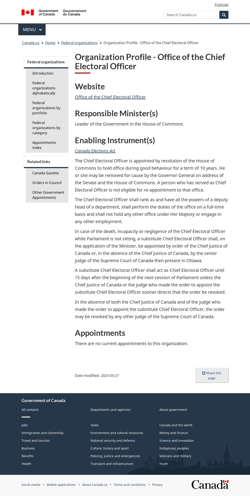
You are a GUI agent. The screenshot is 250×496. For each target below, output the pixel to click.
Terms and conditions (130, 485)
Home (50, 42)
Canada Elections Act (95, 151)
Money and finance (173, 433)
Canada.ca (30, 42)
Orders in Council (46, 182)
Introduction (43, 73)
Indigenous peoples (174, 448)
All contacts (30, 410)
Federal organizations (79, 42)
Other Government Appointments (48, 195)
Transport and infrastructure (112, 464)
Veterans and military (175, 456)
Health (26, 464)
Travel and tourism (36, 440)
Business (28, 448)
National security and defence (113, 440)
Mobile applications (61, 485)
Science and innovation (176, 440)
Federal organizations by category (46, 127)
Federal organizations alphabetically (44, 88)
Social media (31, 485)
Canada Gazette (45, 173)
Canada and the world (175, 425)
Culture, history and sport (110, 448)
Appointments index (44, 145)
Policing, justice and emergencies (115, 456)
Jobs (25, 425)
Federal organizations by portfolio (46, 107)
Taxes (95, 425)
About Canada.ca (94, 485)
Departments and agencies (111, 410)
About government (173, 410)
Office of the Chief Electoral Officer (110, 97)
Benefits (28, 456)
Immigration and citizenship (43, 433)
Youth (163, 464)
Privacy (157, 485)
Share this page (211, 375)
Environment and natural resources (117, 433)
